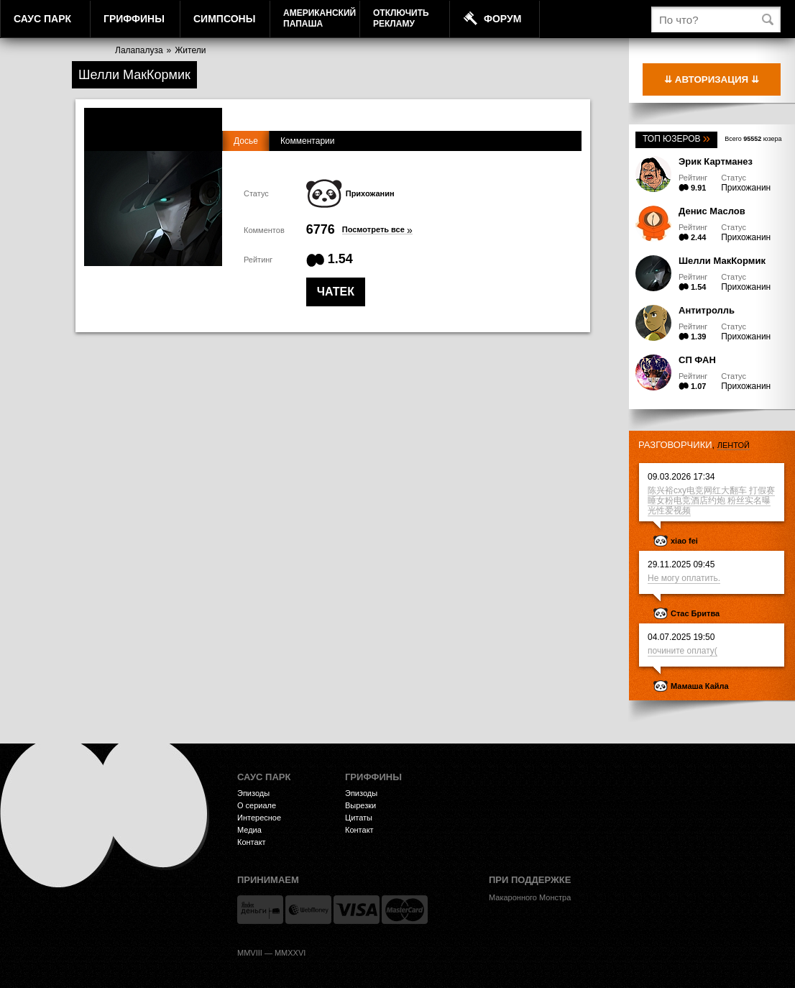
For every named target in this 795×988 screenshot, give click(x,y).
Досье (246, 141)
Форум (502, 18)
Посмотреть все (377, 229)
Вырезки (360, 805)
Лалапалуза (139, 50)
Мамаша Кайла (700, 686)
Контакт (251, 842)
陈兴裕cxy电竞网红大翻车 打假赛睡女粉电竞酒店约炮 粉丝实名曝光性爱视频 (711, 500)
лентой (733, 445)
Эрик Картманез (716, 161)
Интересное (259, 817)
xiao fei (684, 540)
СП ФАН (697, 360)
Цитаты (358, 817)
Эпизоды (253, 793)
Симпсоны (224, 18)
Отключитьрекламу (401, 18)
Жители (190, 50)
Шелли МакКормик (722, 260)
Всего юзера (753, 138)
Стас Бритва (695, 613)
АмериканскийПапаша (319, 18)
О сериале (256, 805)
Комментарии (307, 141)
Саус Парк (42, 18)
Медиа (249, 829)
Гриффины (134, 18)
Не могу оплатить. (684, 578)
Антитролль (707, 310)
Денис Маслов (712, 211)
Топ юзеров (676, 139)
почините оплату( (682, 651)
